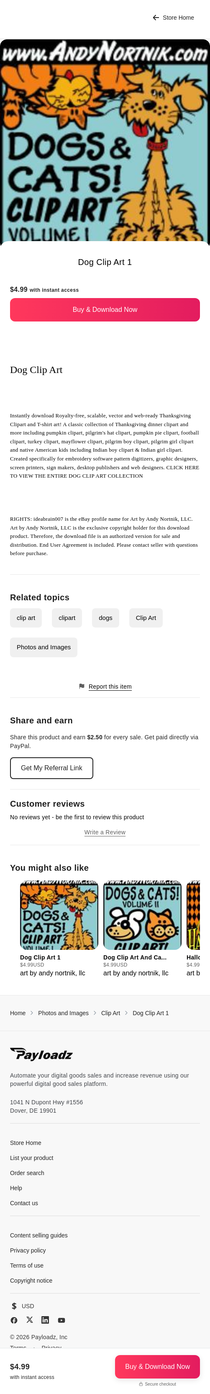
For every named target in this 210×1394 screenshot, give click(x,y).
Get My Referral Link (51, 768)
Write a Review (105, 832)
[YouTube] (61, 1320)
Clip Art (146, 617)
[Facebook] (14, 1320)
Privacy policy (28, 1250)
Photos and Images (44, 647)
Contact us (24, 1203)
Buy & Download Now (105, 309)
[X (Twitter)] (29, 1319)
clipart (67, 617)
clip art (26, 617)
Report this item (105, 686)
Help (16, 1188)
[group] (59, 929)
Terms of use (27, 1265)
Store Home (173, 17)
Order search (27, 1173)
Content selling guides (39, 1235)
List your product (32, 1158)
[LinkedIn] (45, 1320)
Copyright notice (31, 1280)
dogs (106, 617)
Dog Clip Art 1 (151, 1013)
